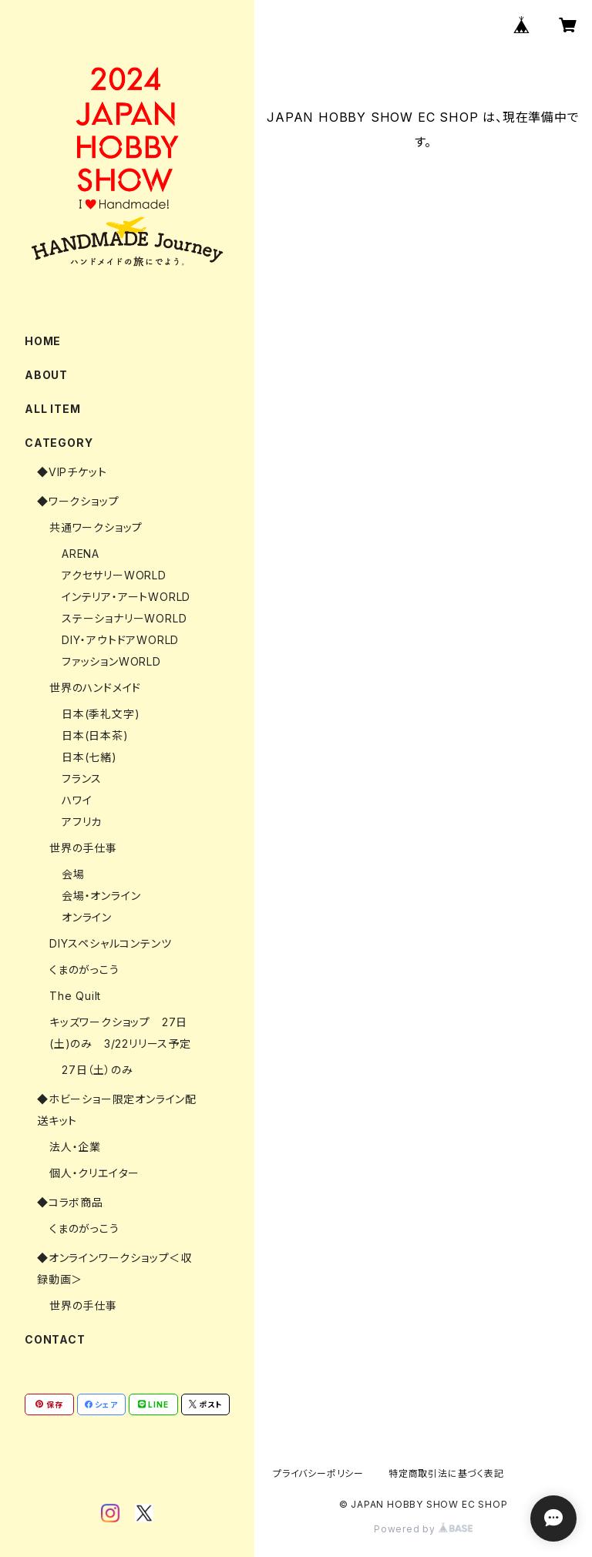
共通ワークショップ (96, 527)
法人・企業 (75, 1146)
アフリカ (82, 821)
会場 (73, 874)
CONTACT (55, 1339)
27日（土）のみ (97, 1069)
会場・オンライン (101, 895)
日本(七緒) (89, 756)
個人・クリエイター (94, 1172)
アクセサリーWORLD (114, 575)
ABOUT (46, 374)
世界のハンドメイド (95, 687)
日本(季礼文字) (101, 713)
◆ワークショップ (78, 501)
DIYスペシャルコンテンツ (110, 943)
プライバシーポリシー (318, 1473)
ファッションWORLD (111, 661)
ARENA (80, 553)
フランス (82, 778)
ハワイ (77, 800)
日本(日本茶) (95, 735)
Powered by (423, 1529)
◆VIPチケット (71, 471)
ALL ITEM (52, 408)
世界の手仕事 (83, 847)
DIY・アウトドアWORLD (120, 639)
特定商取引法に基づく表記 (446, 1473)
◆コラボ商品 (70, 1202)
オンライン (87, 917)
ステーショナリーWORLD (124, 618)
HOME (43, 340)
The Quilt (75, 995)
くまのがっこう (84, 969)
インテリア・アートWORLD (126, 596)
